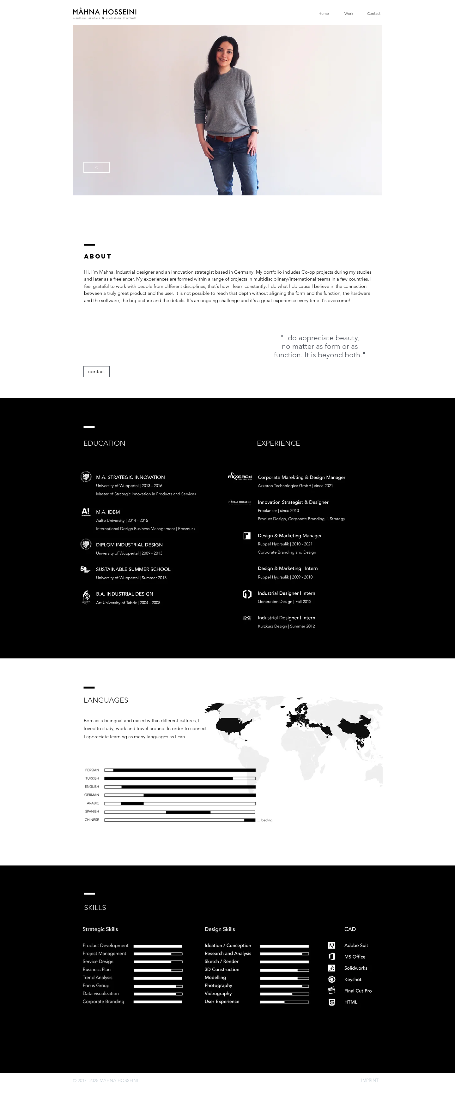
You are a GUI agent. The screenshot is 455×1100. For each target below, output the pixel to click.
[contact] (96, 371)
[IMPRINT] (370, 1080)
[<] (96, 167)
